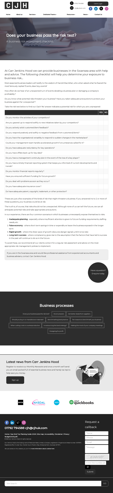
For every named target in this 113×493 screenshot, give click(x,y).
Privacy (66, 434)
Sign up (15, 380)
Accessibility (49, 434)
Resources (71, 14)
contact (26, 256)
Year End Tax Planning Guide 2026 (23, 434)
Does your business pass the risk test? (36, 314)
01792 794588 (77, 3)
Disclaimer (59, 434)
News (85, 14)
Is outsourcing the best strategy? (55, 325)
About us (19, 14)
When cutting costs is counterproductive (25, 325)
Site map (40, 434)
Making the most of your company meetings (87, 325)
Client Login (98, 4)
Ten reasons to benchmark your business (86, 319)
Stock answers (59, 314)
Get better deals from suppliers (79, 314)
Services (32, 14)
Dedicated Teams (49, 14)
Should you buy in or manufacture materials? (28, 319)
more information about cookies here (42, 448)
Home (8, 14)
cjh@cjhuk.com (78, 8)
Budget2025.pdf (11, 437)
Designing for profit (56, 331)
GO (104, 483)
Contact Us (98, 14)
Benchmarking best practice (58, 319)
